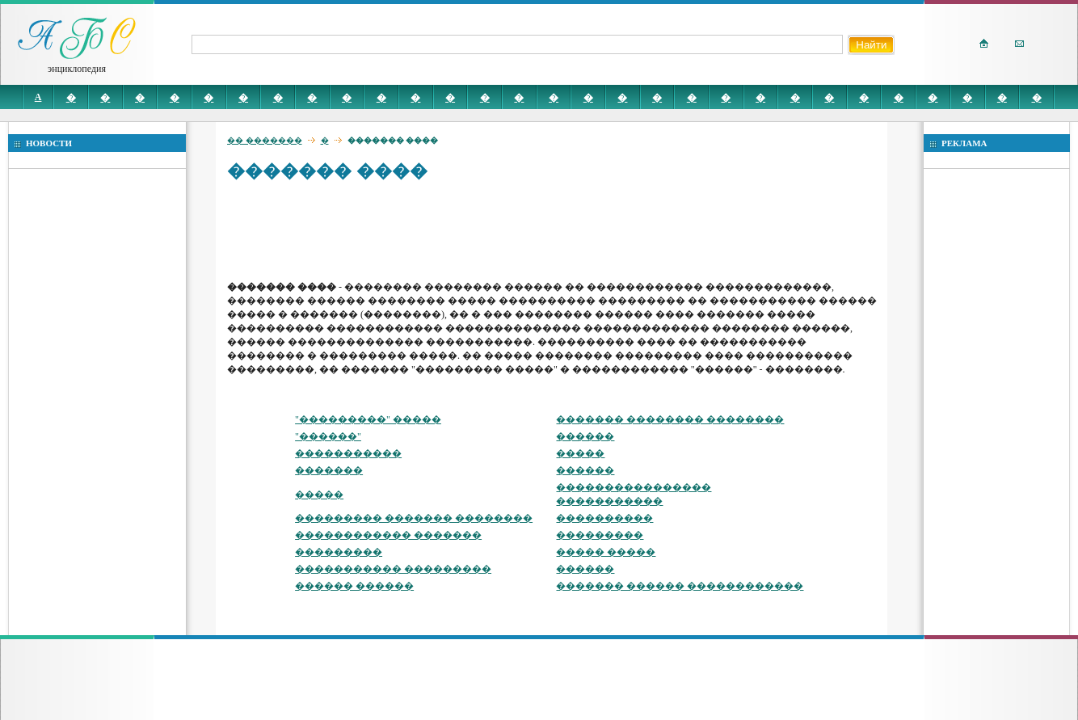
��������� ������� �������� (414, 518)
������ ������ (354, 586)
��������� (599, 535)
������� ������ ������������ (679, 586)
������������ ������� (388, 535)
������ (585, 436)
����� (580, 453)
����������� (348, 453)
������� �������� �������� (670, 419)
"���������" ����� (368, 419)
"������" (328, 436)
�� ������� (264, 140)
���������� (604, 518)
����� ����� (605, 552)
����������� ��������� (393, 569)
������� (329, 470)
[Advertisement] (521, 230)
